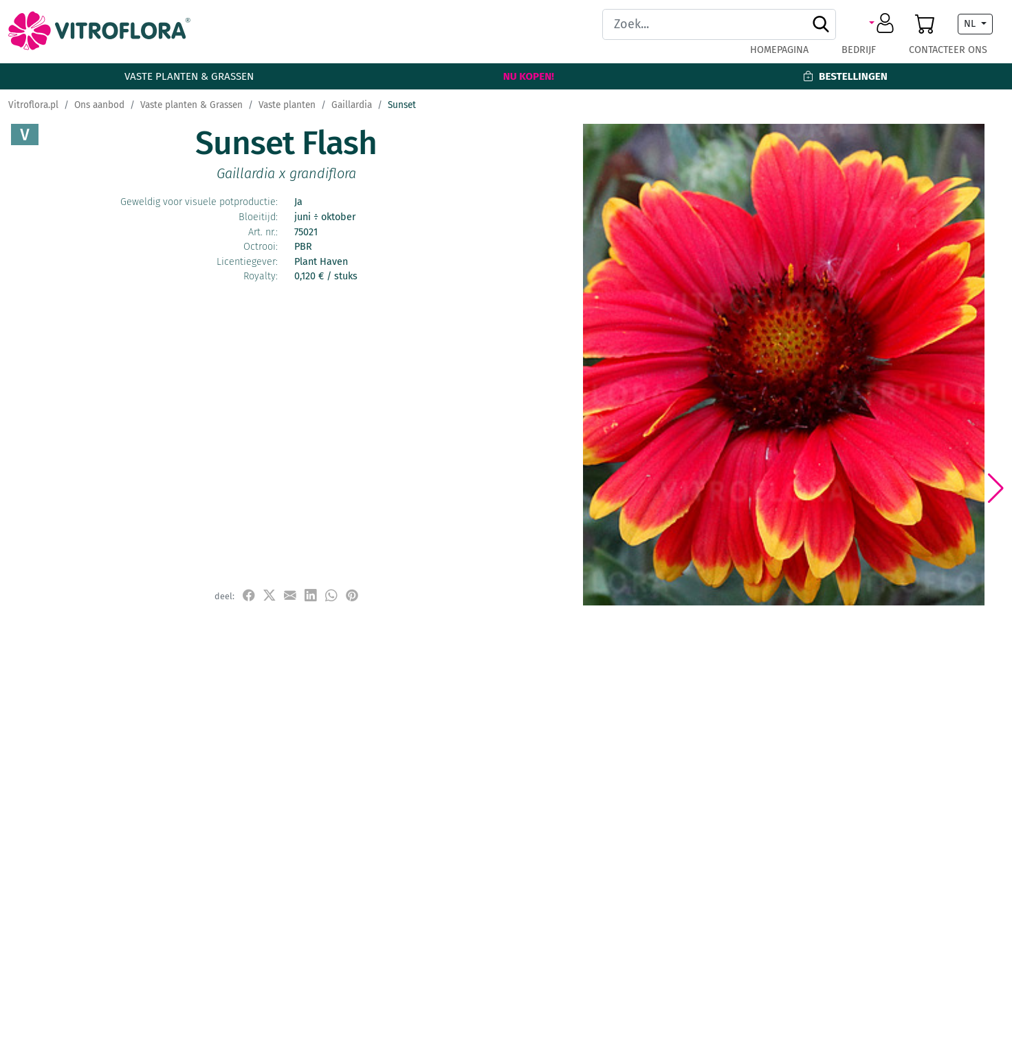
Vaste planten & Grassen (189, 76)
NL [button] (971, 24)
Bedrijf (859, 50)
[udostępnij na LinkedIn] (311, 595)
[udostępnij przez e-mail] (290, 595)
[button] (884, 24)
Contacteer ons (948, 50)
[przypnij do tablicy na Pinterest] (352, 595)
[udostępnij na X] (269, 595)
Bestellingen (845, 76)
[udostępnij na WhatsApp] (331, 595)
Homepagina (779, 50)
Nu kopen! (528, 76)
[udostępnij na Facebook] (249, 595)
